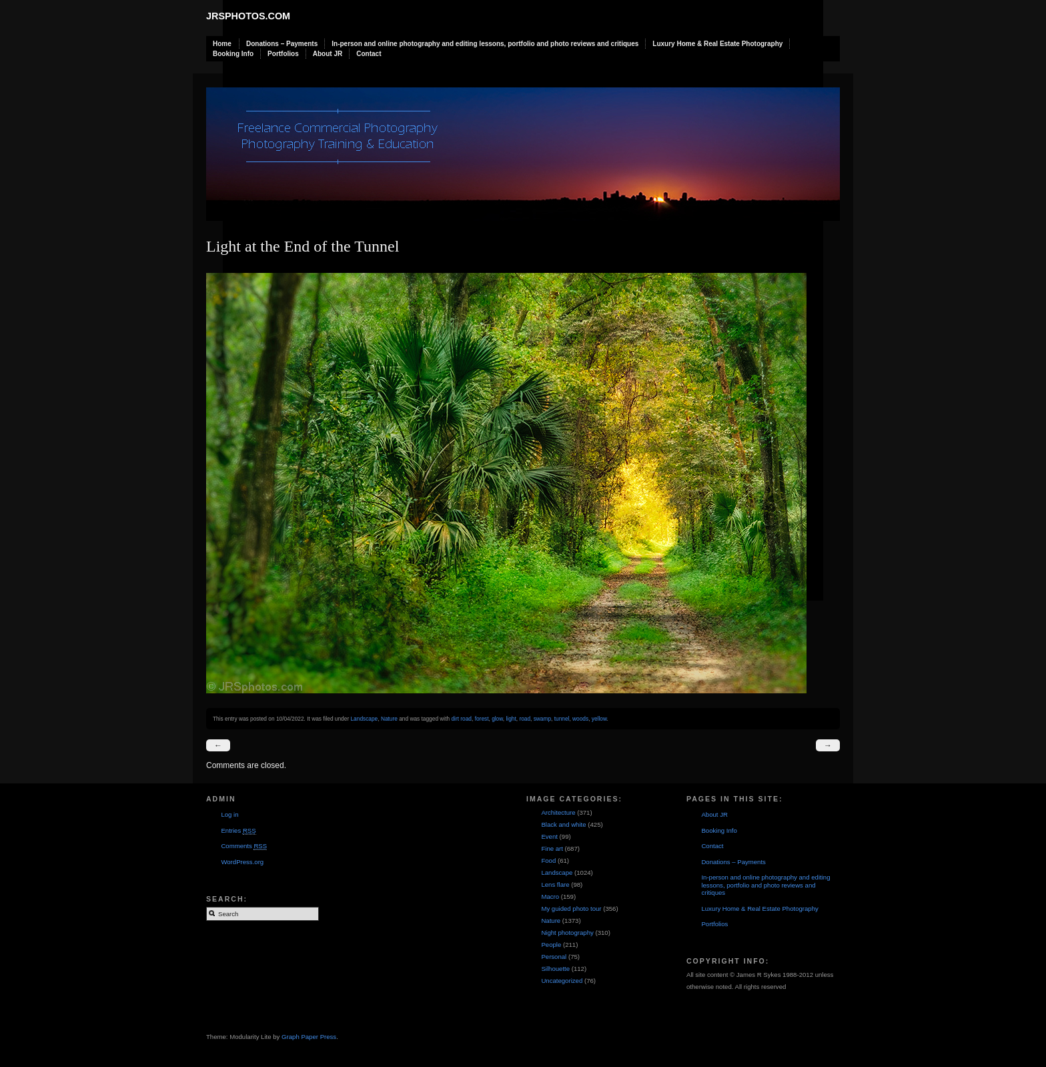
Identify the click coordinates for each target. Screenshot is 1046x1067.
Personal (553, 956)
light (511, 718)
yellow (599, 718)
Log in (229, 814)
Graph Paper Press (309, 1036)
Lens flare (555, 884)
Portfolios (283, 53)
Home (222, 43)
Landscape (364, 718)
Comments (244, 846)
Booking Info (233, 53)
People (551, 944)
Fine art (552, 848)
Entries (238, 831)
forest (482, 718)
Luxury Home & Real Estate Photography (717, 43)
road (524, 718)
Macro (550, 896)
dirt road (461, 718)
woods (580, 718)
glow (497, 718)
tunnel (562, 718)
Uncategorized (561, 980)
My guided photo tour (571, 908)
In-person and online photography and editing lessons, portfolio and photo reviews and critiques (485, 43)
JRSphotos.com (248, 16)
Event (549, 836)
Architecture (558, 812)
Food (548, 860)
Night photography (567, 932)
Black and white (563, 824)
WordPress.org (242, 861)
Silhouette (555, 968)
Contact (368, 53)
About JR (327, 53)
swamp (542, 718)
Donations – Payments (282, 43)
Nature (389, 718)
